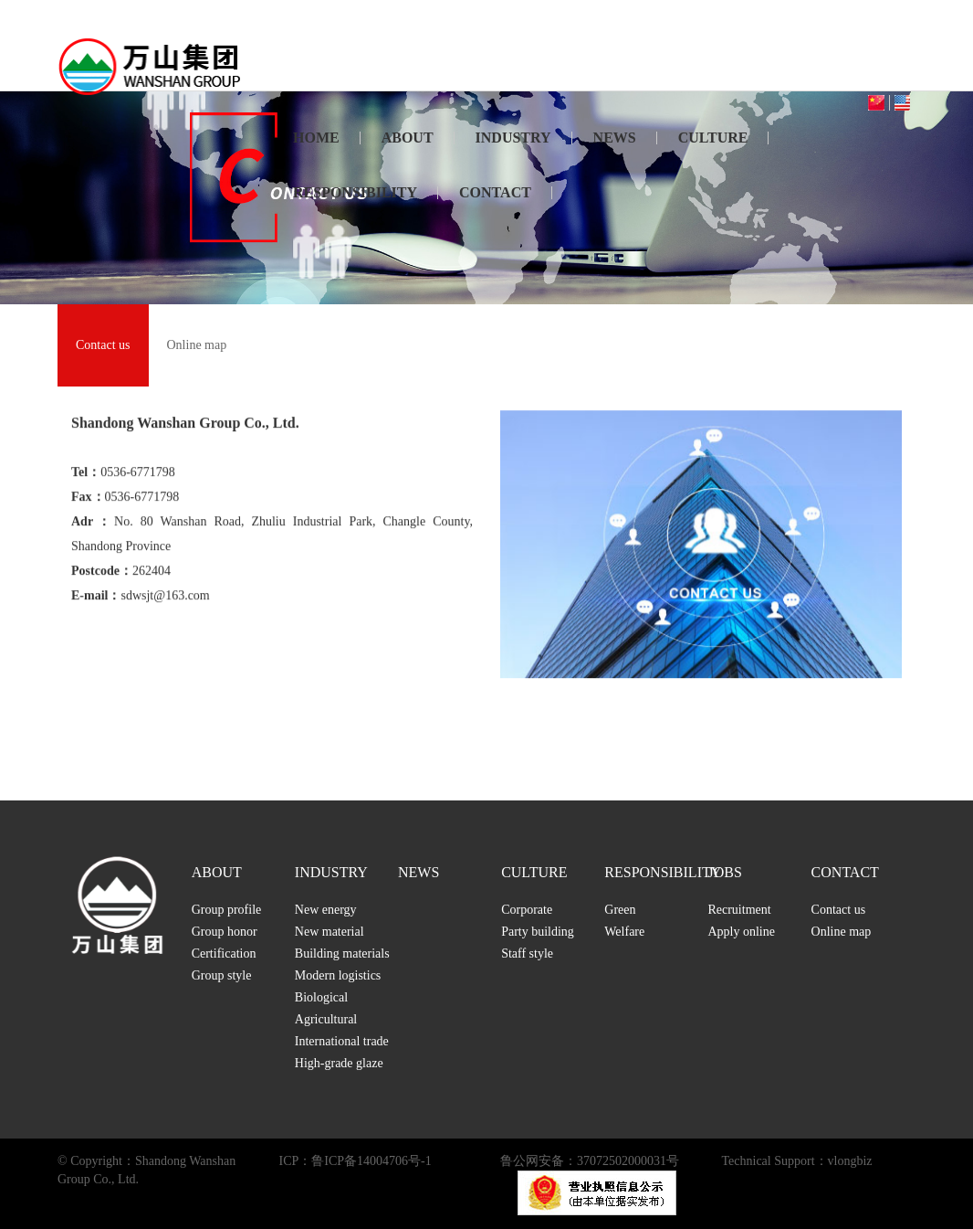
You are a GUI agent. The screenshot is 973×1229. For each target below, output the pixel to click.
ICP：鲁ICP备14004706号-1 (355, 1161)
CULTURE (713, 137)
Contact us (103, 345)
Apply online (741, 931)
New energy (326, 909)
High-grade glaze (339, 1063)
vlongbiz (850, 1161)
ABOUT (408, 137)
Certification (224, 953)
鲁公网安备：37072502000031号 (589, 1161)
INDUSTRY (513, 137)
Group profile (227, 909)
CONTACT (495, 192)
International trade (342, 1041)
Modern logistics (338, 975)
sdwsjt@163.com (164, 609)
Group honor (224, 931)
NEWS (614, 137)
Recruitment (738, 909)
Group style (222, 975)
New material (329, 931)
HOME (316, 137)
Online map (197, 345)
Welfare (624, 931)
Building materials (342, 953)
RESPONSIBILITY (355, 192)
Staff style (527, 953)
